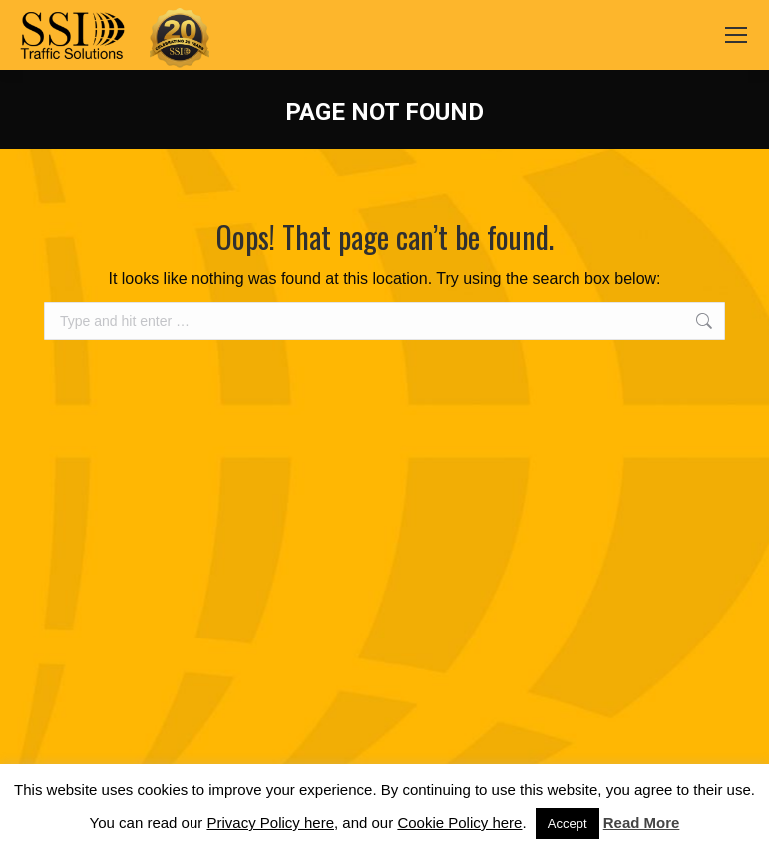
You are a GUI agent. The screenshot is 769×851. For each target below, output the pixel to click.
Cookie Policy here (459, 822)
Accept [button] (567, 823)
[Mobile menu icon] (736, 35)
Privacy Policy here (270, 822)
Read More (641, 822)
